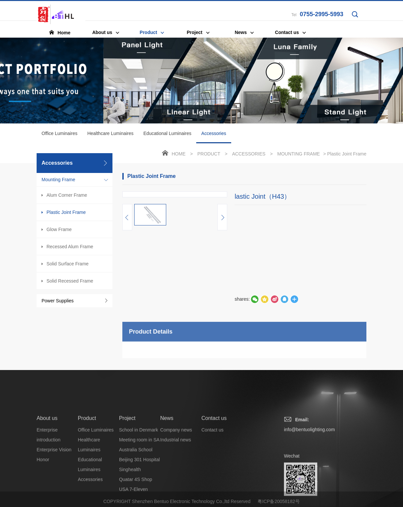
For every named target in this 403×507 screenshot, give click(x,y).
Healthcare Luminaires (110, 133)
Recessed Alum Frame (69, 246)
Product (208, 153)
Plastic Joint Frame (66, 212)
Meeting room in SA (139, 471)
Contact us (214, 450)
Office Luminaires (60, 133)
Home (179, 153)
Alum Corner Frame (66, 195)
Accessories (213, 137)
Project (127, 450)
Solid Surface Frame (67, 263)
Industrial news (175, 471)
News (166, 450)
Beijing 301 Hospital (139, 491)
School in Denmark (138, 461)
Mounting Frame (58, 179)
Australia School (135, 481)
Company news (176, 461)
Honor (43, 491)
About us (47, 450)
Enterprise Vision (54, 481)
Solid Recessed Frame (69, 281)
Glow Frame (59, 229)
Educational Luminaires (167, 133)
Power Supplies (58, 300)
